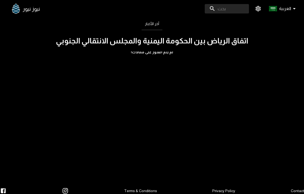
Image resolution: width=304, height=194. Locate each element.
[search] (227, 8)
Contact (297, 191)
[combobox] (227, 8)
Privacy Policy (223, 191)
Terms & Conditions (140, 191)
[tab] (152, 23)
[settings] (258, 8)
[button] (283, 8)
